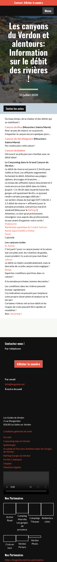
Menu (48, 11)
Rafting (32, 209)
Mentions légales (12, 467)
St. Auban (10, 245)
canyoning (15, 313)
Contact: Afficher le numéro (28, 3)
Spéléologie (9, 444)
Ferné (8, 233)
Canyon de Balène (15, 150)
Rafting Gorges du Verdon (16, 455)
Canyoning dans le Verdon (16, 441)
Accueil (7, 437)
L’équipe (7, 463)
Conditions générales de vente (17, 431)
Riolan (8, 269)
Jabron (8, 259)
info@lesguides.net (15, 384)
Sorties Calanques (12, 459)
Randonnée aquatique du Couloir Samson (26, 227)
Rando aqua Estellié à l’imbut (20, 230)
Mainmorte (11, 223)
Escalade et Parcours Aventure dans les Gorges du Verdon (27, 450)
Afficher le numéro (28, 364)
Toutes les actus (15, 109)
